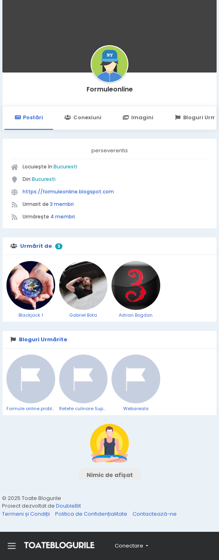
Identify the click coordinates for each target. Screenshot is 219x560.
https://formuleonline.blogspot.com (68, 191)
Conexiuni (82, 117)
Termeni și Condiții (26, 514)
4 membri (62, 216)
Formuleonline (110, 89)
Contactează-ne (154, 514)
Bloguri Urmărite (43, 339)
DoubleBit (68, 506)
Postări (28, 117)
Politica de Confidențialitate (91, 514)
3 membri (62, 204)
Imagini (138, 117)
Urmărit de (36, 246)
